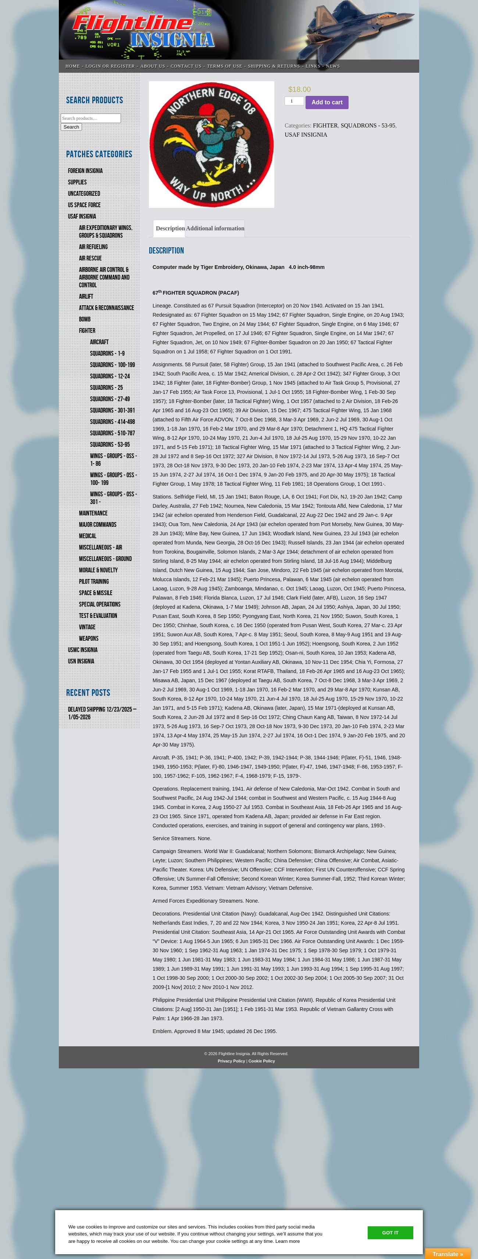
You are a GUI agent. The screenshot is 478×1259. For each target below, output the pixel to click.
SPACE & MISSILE (96, 593)
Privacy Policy (231, 1061)
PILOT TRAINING (94, 582)
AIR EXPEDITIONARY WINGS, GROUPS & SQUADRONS (105, 232)
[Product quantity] (294, 101)
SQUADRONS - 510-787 (112, 433)
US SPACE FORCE (84, 205)
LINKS (313, 66)
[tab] (169, 228)
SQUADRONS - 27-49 (110, 399)
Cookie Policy (262, 1061)
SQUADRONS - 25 (106, 388)
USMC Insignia (82, 650)
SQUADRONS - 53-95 (110, 445)
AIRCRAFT (99, 342)
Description (170, 228)
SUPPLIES (77, 182)
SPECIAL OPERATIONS (100, 604)
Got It (390, 1232)
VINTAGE (87, 627)
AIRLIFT (86, 297)
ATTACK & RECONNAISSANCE (106, 308)
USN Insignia (81, 661)
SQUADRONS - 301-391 (112, 410)
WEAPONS (89, 639)
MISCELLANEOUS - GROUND (105, 559)
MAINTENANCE (93, 513)
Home (72, 66)
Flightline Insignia (239, 36)
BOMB (84, 319)
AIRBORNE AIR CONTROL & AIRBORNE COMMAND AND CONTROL (104, 277)
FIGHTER (87, 331)
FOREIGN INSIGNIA (85, 171)
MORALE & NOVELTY (98, 570)
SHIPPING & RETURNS (274, 66)
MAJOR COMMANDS (98, 525)
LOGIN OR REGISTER (110, 66)
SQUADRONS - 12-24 (110, 376)
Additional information (215, 228)
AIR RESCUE (90, 258)
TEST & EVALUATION (98, 616)
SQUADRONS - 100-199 (112, 365)
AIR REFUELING (93, 247)
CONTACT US (186, 66)
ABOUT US (152, 66)
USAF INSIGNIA (82, 216)
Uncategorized (84, 194)
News (333, 66)
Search (71, 127)
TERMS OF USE (224, 66)
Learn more (287, 1241)
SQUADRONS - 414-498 (112, 422)
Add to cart (326, 102)
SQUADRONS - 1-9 (107, 353)
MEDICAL (87, 536)
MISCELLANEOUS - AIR (100, 547)
